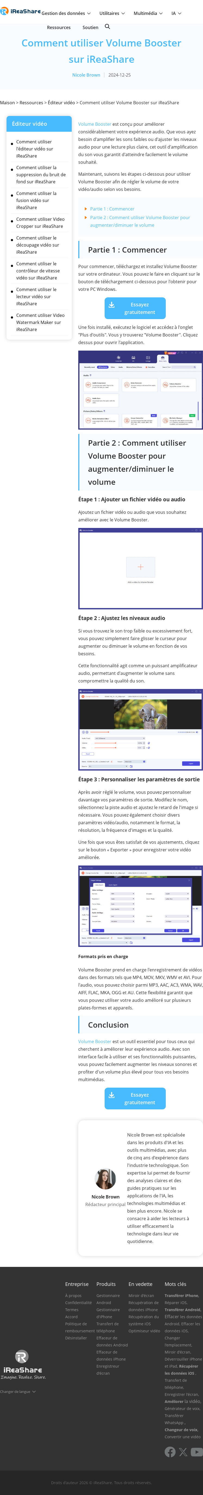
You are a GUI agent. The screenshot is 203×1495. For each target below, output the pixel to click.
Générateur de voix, (182, 1408)
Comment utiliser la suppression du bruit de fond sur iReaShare (41, 175)
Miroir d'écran (141, 1295)
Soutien (90, 27)
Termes (72, 1309)
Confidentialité (78, 1302)
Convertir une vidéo (183, 1436)
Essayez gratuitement (139, 308)
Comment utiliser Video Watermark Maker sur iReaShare (40, 322)
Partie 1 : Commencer (112, 209)
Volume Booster (94, 124)
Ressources (59, 27)
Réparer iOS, (176, 1302)
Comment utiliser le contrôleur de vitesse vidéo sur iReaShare (38, 271)
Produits (106, 1284)
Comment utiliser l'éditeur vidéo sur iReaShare (34, 149)
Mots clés (175, 1284)
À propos (73, 1295)
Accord (71, 1316)
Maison (7, 103)
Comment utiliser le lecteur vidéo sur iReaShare (36, 297)
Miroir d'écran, (178, 1352)
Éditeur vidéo (61, 103)
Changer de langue (15, 1391)
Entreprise (77, 1284)
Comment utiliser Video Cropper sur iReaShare (40, 222)
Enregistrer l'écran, (182, 1394)
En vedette (140, 1284)
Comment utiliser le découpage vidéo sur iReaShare (37, 245)
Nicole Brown (86, 75)
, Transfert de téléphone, (180, 1380)
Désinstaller (76, 1337)
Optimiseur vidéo (144, 1330)
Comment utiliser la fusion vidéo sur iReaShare (36, 200)
